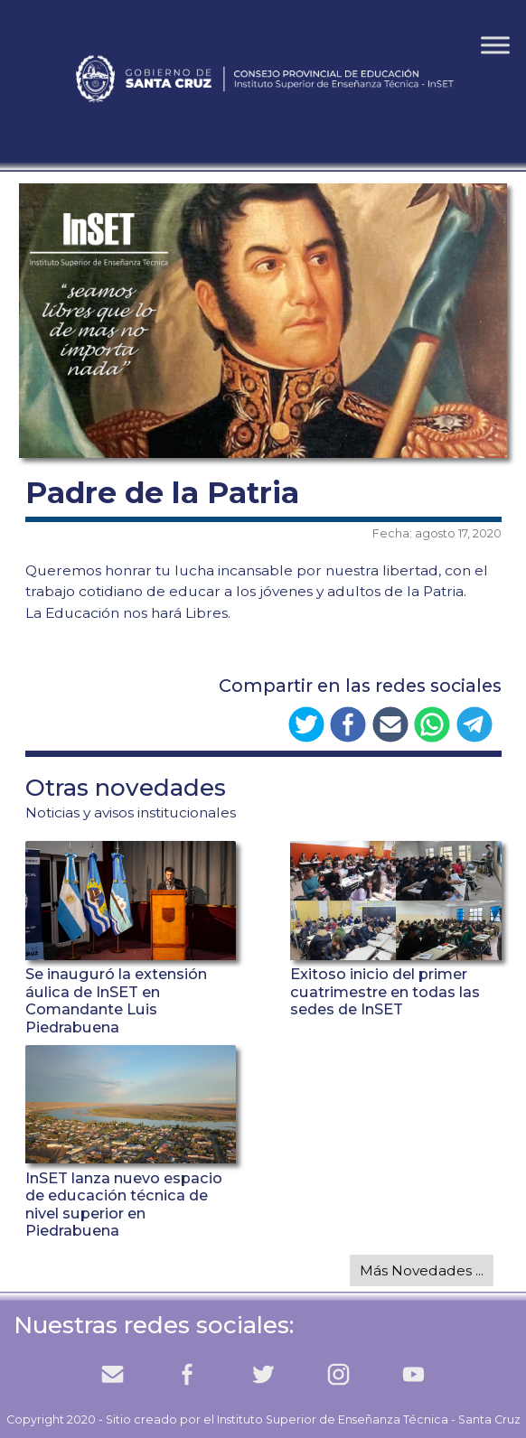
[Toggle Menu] (495, 44)
